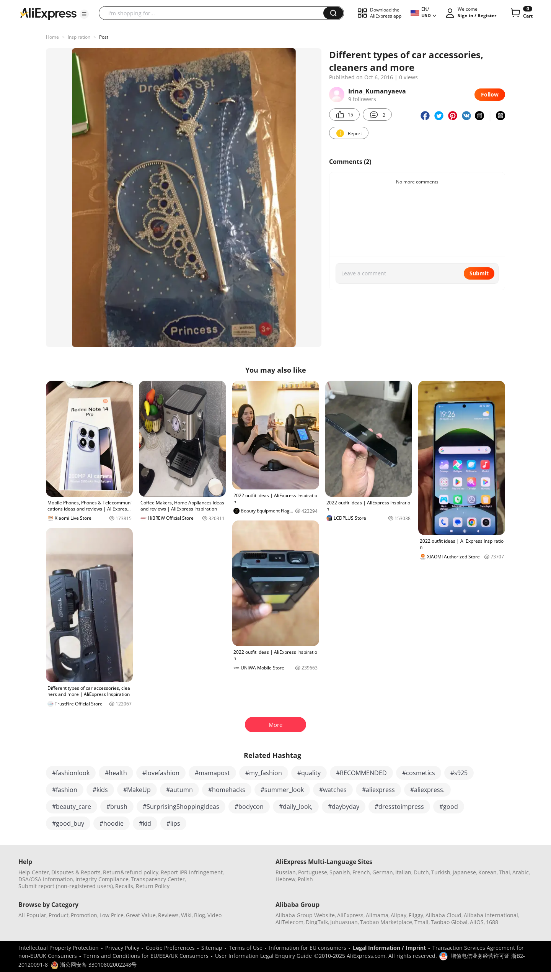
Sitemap (211, 947)
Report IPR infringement (192, 872)
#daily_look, (296, 806)
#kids (100, 789)
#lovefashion (160, 773)
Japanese (464, 872)
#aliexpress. (427, 789)
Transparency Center (158, 879)
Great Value (141, 915)
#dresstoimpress (399, 806)
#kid (145, 823)
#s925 (459, 773)
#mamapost (212, 773)
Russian (286, 872)
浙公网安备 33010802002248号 (94, 964)
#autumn (179, 789)
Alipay (398, 915)
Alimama (377, 915)
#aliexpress (378, 789)
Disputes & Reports (76, 872)
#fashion (64, 789)
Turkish (440, 872)
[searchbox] (213, 13)
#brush (116, 806)
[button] (84, 14)
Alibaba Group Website (305, 915)
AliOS (477, 922)
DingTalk (317, 922)
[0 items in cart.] (521, 13)
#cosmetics (418, 773)
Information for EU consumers (307, 947)
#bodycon (249, 806)
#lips (173, 823)
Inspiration (79, 37)
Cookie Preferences (170, 947)
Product (58, 915)
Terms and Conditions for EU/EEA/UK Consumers (146, 955)
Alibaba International (491, 915)
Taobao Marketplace (386, 922)
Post (103, 37)
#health (116, 773)
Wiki (186, 915)
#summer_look (282, 789)
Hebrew (285, 879)
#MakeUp (137, 789)
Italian (403, 872)
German (382, 872)
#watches (333, 789)
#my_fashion (263, 773)
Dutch (421, 872)
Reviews (168, 915)
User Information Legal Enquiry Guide (263, 955)
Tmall (421, 922)
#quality (309, 773)
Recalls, (125, 886)
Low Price (111, 915)
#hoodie (111, 823)
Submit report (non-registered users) (65, 886)
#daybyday (343, 806)
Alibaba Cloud (443, 915)
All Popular (32, 915)
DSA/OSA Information (45, 879)
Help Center (33, 872)
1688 (492, 922)
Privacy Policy (122, 947)
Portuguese (312, 872)
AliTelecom (289, 922)
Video (214, 915)
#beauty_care (71, 806)
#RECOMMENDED (361, 773)
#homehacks (226, 789)
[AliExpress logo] (48, 13)
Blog (199, 915)
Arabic (520, 872)
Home (52, 37)
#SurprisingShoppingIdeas (181, 806)
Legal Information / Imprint (389, 947)
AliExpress (350, 915)
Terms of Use (245, 947)
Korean (487, 872)
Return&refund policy (130, 872)
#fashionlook (71, 773)
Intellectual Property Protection (59, 947)
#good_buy (68, 823)
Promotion (84, 915)
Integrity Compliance (102, 879)
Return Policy (153, 886)
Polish (305, 879)
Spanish (339, 872)
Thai (504, 872)
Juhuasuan (344, 922)
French (361, 872)
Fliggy (416, 915)
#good (448, 806)
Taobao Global (449, 922)
